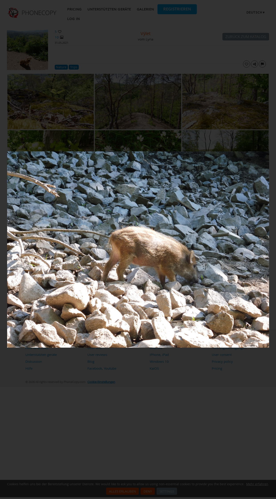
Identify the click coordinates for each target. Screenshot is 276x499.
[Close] (268, 152)
